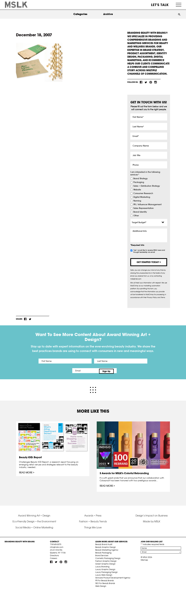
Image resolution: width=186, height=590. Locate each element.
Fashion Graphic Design (106, 559)
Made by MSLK (151, 520)
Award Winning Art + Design (34, 514)
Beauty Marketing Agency (106, 548)
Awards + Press (92, 514)
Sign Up (119, 370)
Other (136, 215)
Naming (137, 201)
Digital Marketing (141, 197)
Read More (26, 471)
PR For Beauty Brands (104, 579)
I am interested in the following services (145, 173)
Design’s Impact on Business (152, 514)
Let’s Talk (160, 5)
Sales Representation (143, 208)
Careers (53, 557)
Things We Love (93, 526)
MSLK (16, 5)
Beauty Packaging (103, 551)
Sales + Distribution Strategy (146, 186)
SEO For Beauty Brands (105, 582)
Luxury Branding (102, 565)
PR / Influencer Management (147, 204)
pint (150, 82)
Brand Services (101, 554)
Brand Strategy (140, 178)
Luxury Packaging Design (106, 571)
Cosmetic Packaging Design (107, 557)
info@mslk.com (56, 546)
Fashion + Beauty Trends (93, 520)
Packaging (138, 182)
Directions (54, 554)
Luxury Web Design (103, 573)
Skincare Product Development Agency (112, 576)
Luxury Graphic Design (105, 568)
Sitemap (144, 558)
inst (155, 82)
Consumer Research (143, 193)
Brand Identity (140, 212)
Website (137, 189)
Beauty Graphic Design (105, 546)
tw (146, 82)
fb (141, 82)
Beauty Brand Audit (103, 543)
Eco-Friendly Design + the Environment (34, 520)
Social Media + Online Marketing (34, 526)
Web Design (100, 585)
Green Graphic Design (105, 562)
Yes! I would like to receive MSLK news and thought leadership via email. (149, 251)
